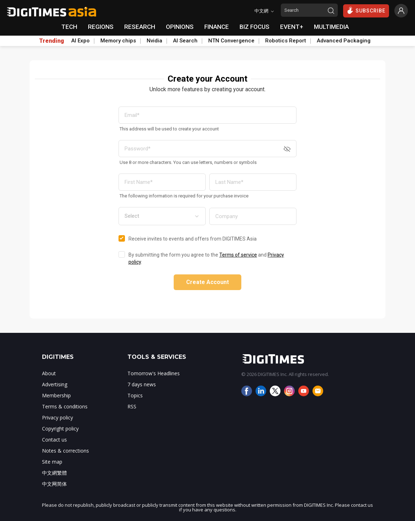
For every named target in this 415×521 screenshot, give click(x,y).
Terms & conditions (65, 406)
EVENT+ (291, 26)
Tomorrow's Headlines (153, 373)
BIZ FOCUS (254, 26)
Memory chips (118, 40)
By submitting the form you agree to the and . (206, 258)
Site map (52, 461)
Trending (51, 41)
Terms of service (238, 255)
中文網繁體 (54, 472)
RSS (131, 406)
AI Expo (80, 40)
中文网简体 (54, 483)
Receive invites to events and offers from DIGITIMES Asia (192, 239)
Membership (56, 395)
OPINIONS (180, 26)
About (49, 373)
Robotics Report (285, 40)
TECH (69, 26)
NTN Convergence (231, 40)
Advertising (54, 384)
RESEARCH (139, 26)
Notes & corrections (65, 450)
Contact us (54, 439)
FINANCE (216, 26)
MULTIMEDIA (331, 26)
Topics (135, 395)
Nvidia (154, 40)
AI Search (185, 40)
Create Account (207, 282)
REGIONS (101, 26)
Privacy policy (57, 417)
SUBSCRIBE (366, 10)
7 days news (141, 384)
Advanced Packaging (344, 40)
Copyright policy (60, 428)
